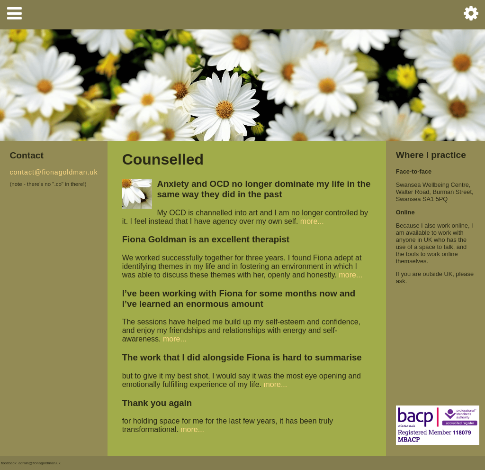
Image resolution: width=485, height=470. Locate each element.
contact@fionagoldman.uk (53, 172)
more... (312, 221)
